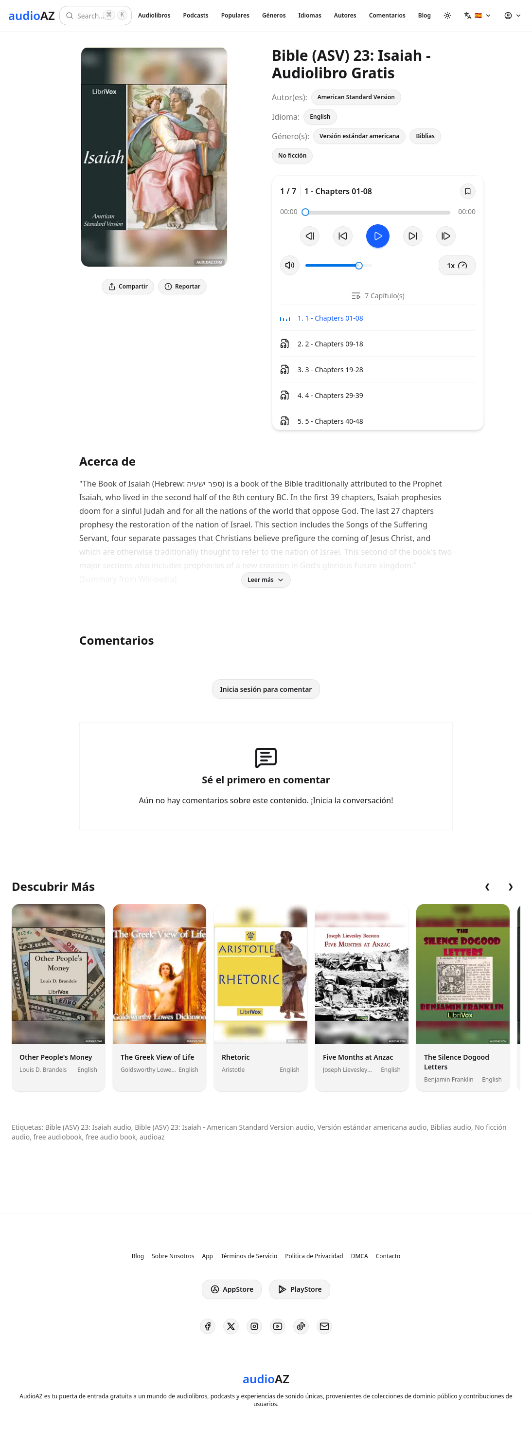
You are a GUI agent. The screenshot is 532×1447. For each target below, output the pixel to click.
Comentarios (387, 15)
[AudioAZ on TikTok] (301, 1326)
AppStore (231, 1289)
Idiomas (310, 15)
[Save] (468, 191)
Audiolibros (154, 15)
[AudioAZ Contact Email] (324, 1326)
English (320, 116)
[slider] (305, 212)
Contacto (388, 1256)
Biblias (425, 136)
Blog (424, 15)
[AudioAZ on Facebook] (207, 1326)
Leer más (266, 580)
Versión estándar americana (359, 136)
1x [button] (457, 265)
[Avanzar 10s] (413, 236)
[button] (478, 15)
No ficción (292, 155)
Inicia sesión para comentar (266, 689)
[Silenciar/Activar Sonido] (290, 265)
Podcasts (196, 15)
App (207, 1256)
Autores (345, 15)
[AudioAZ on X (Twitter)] (231, 1326)
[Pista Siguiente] (446, 236)
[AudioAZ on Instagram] (254, 1326)
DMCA (359, 1256)
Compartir (128, 286)
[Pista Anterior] (309, 236)
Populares (235, 15)
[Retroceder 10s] (343, 236)
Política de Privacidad (314, 1256)
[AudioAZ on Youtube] (277, 1326)
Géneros (274, 15)
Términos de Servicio (249, 1256)
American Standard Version (356, 97)
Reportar (182, 286)
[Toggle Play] (378, 236)
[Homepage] (31, 15)
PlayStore (299, 1289)
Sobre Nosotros (173, 1256)
